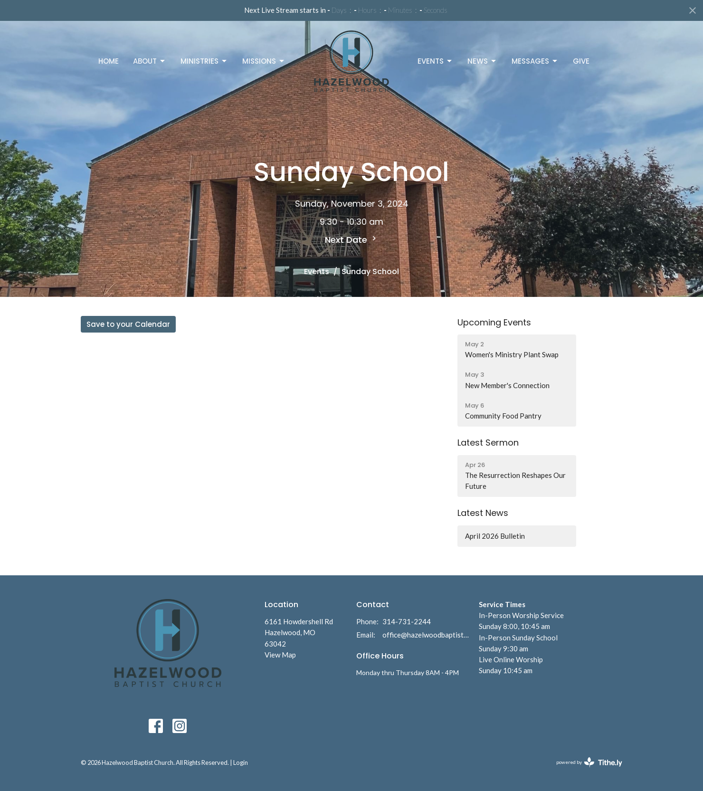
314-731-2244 (406, 621)
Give (581, 61)
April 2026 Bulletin (495, 536)
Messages (535, 61)
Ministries (204, 61)
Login (240, 762)
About (149, 61)
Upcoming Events (494, 322)
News (482, 61)
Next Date (352, 240)
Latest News (482, 513)
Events (435, 61)
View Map (280, 654)
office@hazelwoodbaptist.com (425, 634)
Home (108, 61)
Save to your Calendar (128, 324)
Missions (263, 61)
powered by (589, 762)
